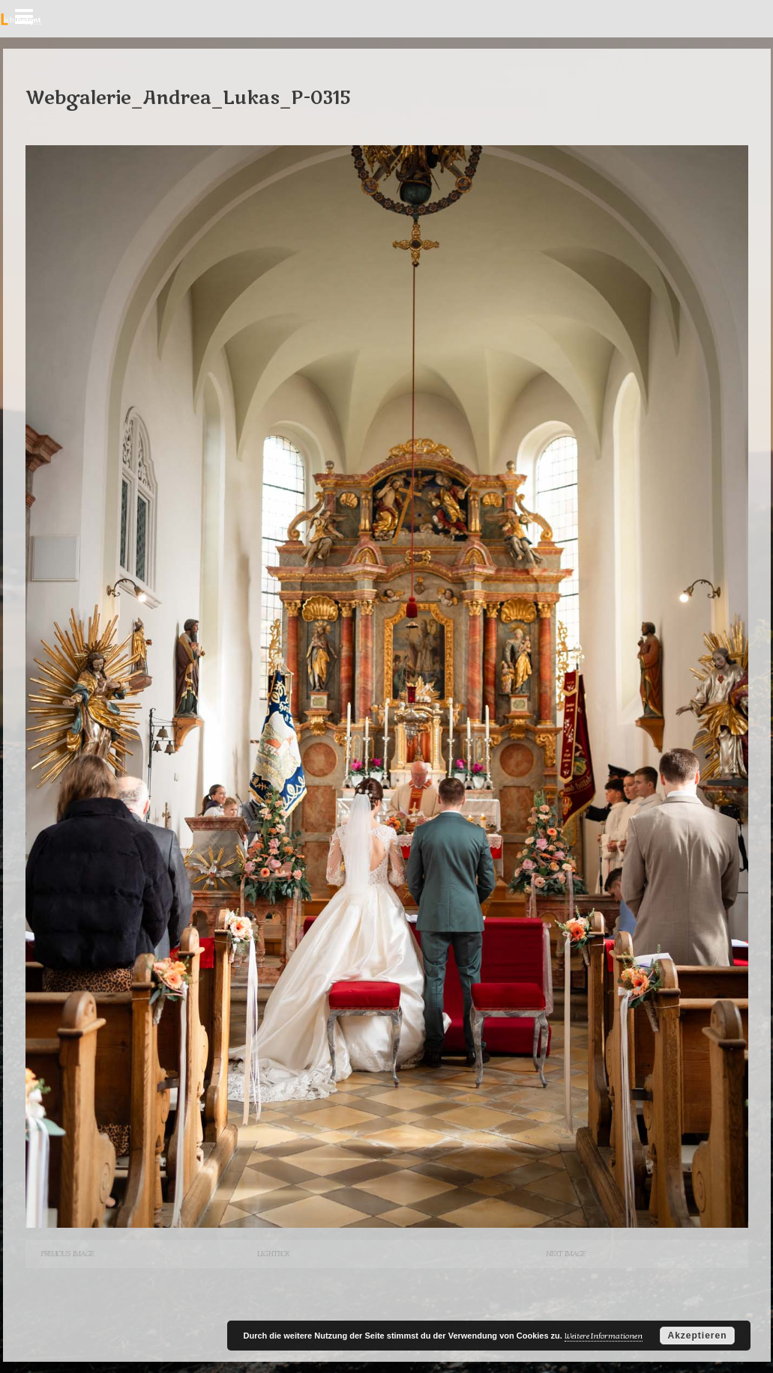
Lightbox (273, 1253)
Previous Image (67, 1253)
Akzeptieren (697, 1335)
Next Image (566, 1253)
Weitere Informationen (604, 1336)
